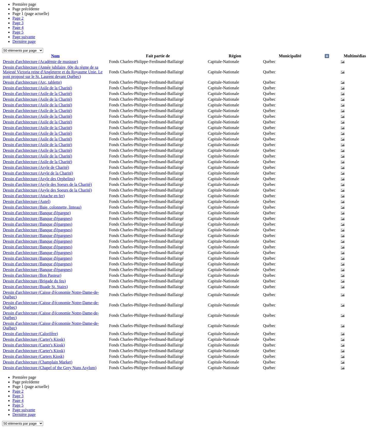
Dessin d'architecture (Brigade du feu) (34, 281)
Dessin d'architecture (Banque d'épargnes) (37, 218)
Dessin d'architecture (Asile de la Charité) (37, 88)
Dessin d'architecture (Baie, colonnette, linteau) (42, 207)
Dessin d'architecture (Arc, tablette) (32, 82)
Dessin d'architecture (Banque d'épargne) (37, 213)
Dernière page (24, 41)
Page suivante (23, 37)
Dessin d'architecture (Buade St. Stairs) (35, 286)
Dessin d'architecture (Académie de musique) (40, 61)
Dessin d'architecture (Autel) (26, 201)
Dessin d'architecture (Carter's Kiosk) (34, 339)
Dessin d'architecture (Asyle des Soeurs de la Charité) (47, 184)
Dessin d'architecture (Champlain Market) (37, 362)
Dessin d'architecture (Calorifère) (30, 333)
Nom (55, 56)
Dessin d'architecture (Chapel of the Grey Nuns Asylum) (49, 368)
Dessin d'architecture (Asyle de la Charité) (38, 173)
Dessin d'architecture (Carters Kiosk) (33, 356)
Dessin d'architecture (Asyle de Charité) (36, 167)
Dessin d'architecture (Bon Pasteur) (32, 275)
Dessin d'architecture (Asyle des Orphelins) (39, 179)
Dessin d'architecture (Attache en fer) (34, 196)
